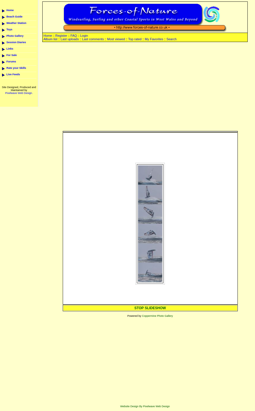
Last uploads (70, 39)
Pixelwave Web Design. (19, 93)
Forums (11, 61)
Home (10, 10)
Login (84, 35)
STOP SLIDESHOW (150, 308)
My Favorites (154, 39)
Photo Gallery (15, 35)
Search (171, 39)
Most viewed (116, 39)
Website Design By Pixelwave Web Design (145, 406)
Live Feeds (13, 74)
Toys (9, 29)
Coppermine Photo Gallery (157, 315)
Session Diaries (16, 42)
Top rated (135, 39)
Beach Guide (14, 16)
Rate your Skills (16, 68)
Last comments (93, 39)
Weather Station (16, 23)
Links (9, 48)
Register (61, 35)
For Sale (11, 55)
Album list (50, 39)
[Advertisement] (150, 87)
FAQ (74, 35)
